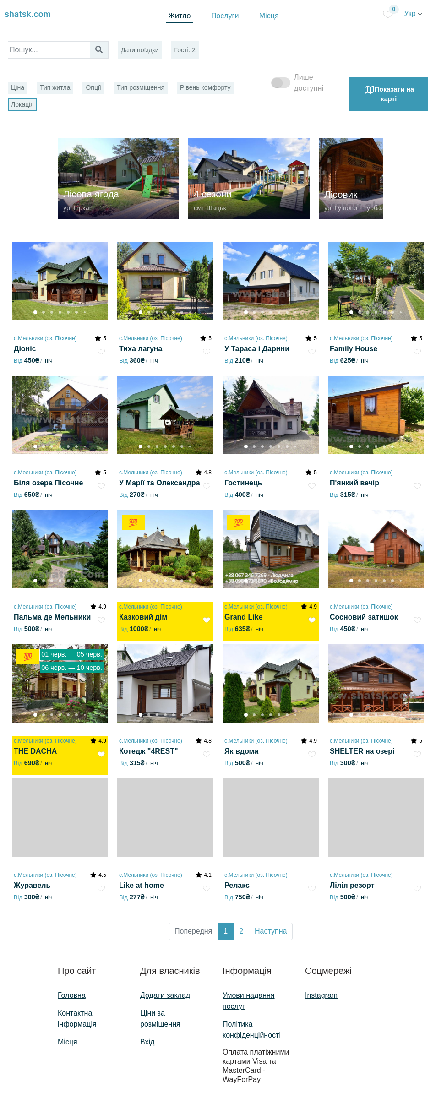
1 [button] (225, 931)
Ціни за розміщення (160, 1018)
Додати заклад (165, 995)
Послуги (225, 16)
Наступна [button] (271, 931)
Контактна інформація (77, 1018)
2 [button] (241, 931)
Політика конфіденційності (252, 1029)
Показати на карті (389, 93)
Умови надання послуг (249, 1000)
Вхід (147, 1042)
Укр (413, 13)
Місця (269, 16)
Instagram (321, 995)
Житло (179, 16)
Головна (72, 995)
